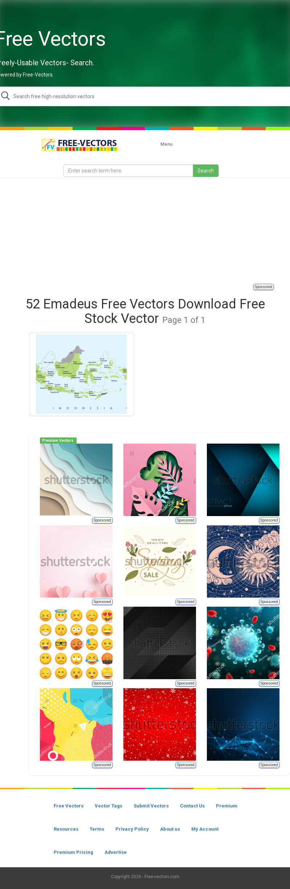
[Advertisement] (148, 230)
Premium (226, 806)
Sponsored (263, 287)
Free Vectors (68, 806)
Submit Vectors (151, 806)
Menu (166, 144)
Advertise (116, 852)
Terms (97, 829)
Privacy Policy (132, 829)
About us (170, 829)
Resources (66, 829)
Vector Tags (108, 806)
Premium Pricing (73, 852)
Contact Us (192, 806)
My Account (204, 829)
